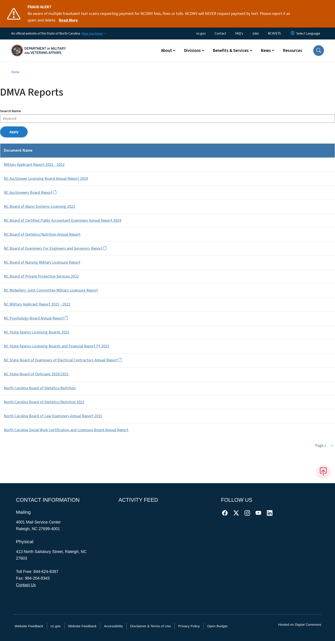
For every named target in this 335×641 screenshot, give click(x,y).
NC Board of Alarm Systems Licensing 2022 (39, 206)
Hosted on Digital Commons (299, 624)
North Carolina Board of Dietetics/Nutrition (40, 388)
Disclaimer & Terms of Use (150, 626)
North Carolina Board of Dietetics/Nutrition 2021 (44, 402)
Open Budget (217, 626)
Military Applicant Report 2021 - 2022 (34, 164)
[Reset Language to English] (293, 33)
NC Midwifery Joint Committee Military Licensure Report (51, 290)
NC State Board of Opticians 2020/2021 (36, 374)
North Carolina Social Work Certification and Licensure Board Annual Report (66, 430)
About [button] (166, 50)
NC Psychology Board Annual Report (36, 318)
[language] (308, 33)
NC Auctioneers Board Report (30, 192)
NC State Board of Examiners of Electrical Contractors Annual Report (63, 360)
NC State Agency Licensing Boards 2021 (36, 332)
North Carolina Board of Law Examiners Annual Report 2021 (53, 416)
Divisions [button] (192, 50)
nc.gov (201, 33)
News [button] (266, 50)
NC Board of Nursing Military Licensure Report (42, 262)
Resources (292, 50)
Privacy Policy (189, 626)
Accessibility (113, 626)
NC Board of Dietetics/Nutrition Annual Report (42, 234)
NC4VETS (274, 33)
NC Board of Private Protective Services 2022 (41, 276)
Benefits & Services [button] (231, 50)
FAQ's (239, 33)
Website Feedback (29, 626)
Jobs (255, 33)
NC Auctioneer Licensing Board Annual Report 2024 (46, 178)
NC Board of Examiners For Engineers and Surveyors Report (55, 248)
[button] (318, 50)
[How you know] (93, 33)
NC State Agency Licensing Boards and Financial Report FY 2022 (56, 346)
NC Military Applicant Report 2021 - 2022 (37, 304)
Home (15, 72)
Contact (220, 33)
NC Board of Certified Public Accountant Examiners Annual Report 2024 (62, 220)
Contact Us (26, 585)
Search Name (10, 111)
